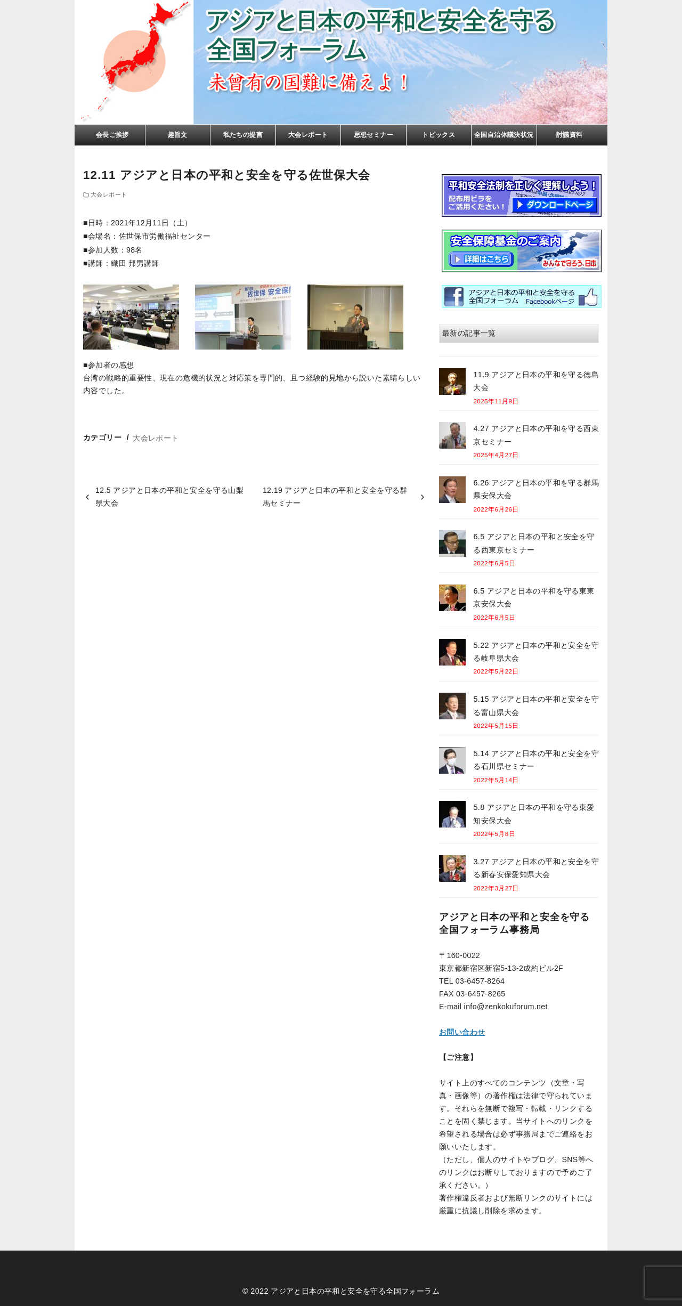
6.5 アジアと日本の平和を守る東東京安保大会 (533, 597)
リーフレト (521, 195)
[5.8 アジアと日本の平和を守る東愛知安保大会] (452, 816)
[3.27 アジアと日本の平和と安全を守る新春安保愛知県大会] (452, 870)
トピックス (438, 135)
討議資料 (569, 135)
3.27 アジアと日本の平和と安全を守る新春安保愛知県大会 (536, 868)
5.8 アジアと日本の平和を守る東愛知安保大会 (533, 813)
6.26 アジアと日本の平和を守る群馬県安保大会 (536, 489)
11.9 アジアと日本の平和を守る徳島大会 (536, 381)
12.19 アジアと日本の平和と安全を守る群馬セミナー (335, 496)
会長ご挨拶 (112, 135)
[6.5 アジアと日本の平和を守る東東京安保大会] (452, 600)
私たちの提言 (243, 135)
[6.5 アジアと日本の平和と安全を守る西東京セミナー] (452, 545)
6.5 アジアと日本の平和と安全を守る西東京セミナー (533, 543)
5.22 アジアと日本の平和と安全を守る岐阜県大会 (536, 651)
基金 (521, 251)
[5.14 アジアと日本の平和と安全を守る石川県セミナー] (452, 762)
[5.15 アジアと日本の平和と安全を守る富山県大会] (452, 708)
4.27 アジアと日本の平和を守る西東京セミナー (536, 434)
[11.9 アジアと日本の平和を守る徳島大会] (452, 383)
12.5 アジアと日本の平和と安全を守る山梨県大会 (169, 496)
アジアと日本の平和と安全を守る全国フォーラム (355, 1291)
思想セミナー (373, 135)
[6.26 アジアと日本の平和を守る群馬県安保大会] (452, 491)
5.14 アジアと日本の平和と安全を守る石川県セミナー (536, 759)
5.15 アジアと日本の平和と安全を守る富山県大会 (536, 705)
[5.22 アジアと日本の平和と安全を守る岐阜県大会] (452, 654)
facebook (521, 296)
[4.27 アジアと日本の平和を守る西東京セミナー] (452, 437)
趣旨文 (178, 135)
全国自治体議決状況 (504, 135)
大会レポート (308, 135)
